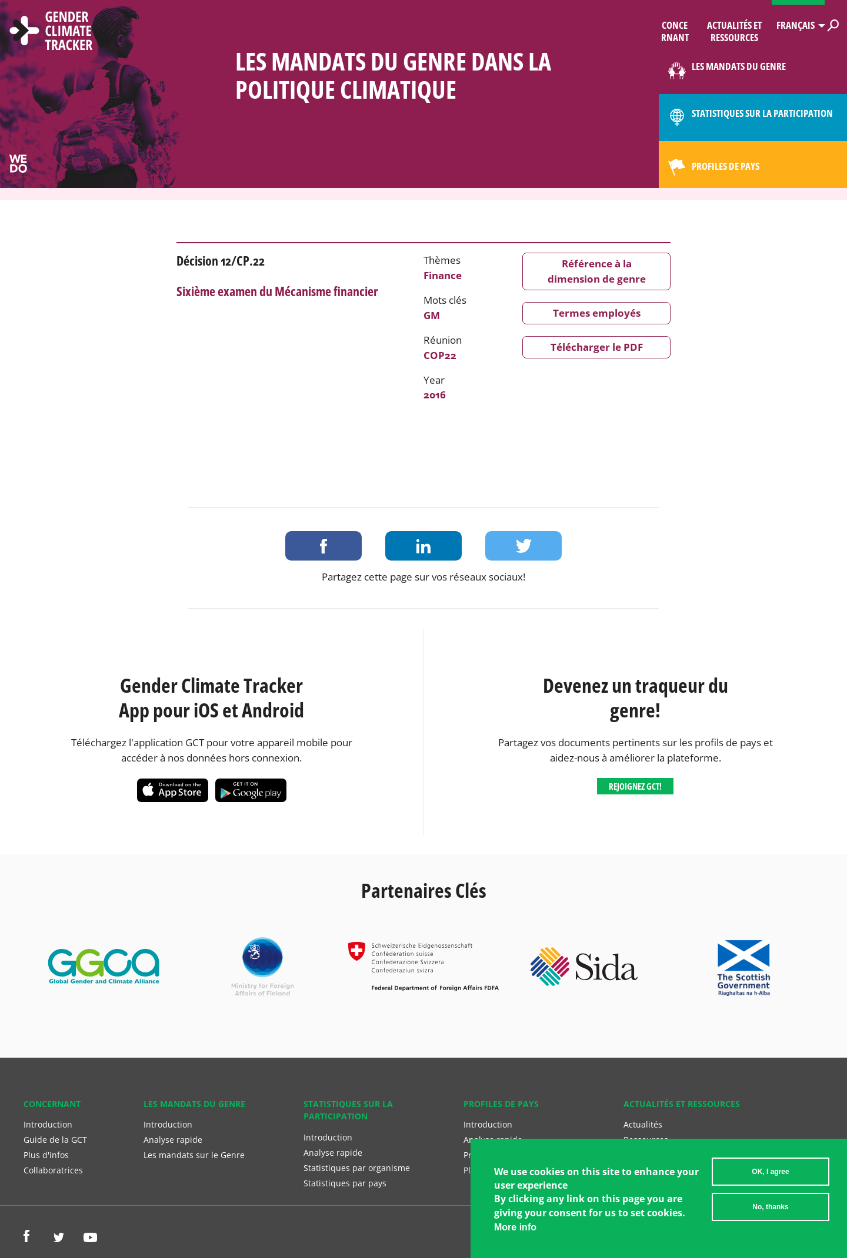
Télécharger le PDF (597, 347)
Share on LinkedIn (423, 546)
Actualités (642, 1124)
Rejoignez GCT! (635, 786)
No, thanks (770, 1207)
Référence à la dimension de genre (597, 271)
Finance (443, 275)
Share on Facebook (323, 546)
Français (795, 25)
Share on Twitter (523, 546)
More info (515, 1228)
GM (432, 315)
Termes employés (597, 313)
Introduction (48, 1124)
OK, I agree (770, 1172)
